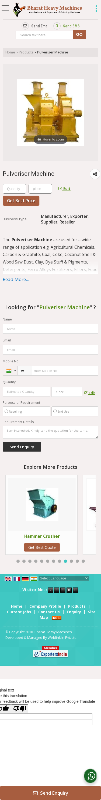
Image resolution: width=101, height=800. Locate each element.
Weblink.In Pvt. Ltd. (62, 637)
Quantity (9, 382)
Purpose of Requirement (21, 403)
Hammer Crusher (58, 536)
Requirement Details (18, 422)
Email (7, 340)
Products (26, 52)
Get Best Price (21, 201)
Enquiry (74, 611)
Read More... (16, 279)
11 (77, 561)
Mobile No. (11, 361)
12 (83, 561)
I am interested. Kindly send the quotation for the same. (50, 432)
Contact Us (49, 611)
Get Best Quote (58, 547)
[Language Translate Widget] (64, 578)
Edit (64, 188)
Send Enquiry (50, 793)
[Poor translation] (19, 708)
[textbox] (46, 35)
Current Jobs (19, 611)
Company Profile (45, 606)
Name (7, 319)
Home (10, 52)
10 (71, 561)
